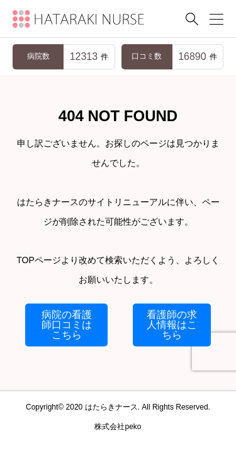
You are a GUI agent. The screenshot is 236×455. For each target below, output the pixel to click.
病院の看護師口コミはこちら (67, 324)
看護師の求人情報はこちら (172, 324)
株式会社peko (117, 426)
